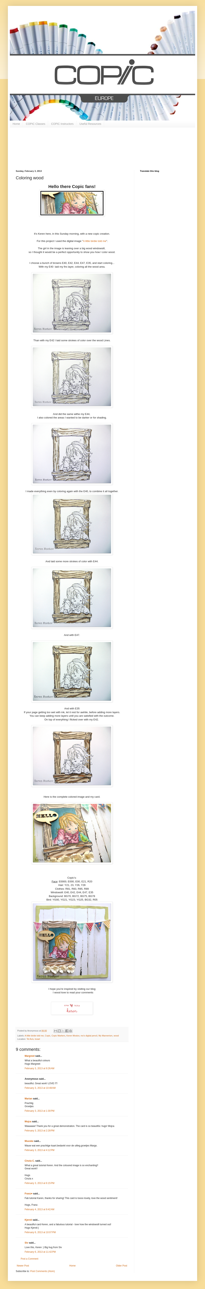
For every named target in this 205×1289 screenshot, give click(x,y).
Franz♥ (28, 1193)
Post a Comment (29, 1258)
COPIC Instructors (62, 123)
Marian (28, 1098)
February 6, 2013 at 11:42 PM (40, 1251)
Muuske (29, 1141)
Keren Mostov (72, 1035)
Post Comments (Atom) (42, 1271)
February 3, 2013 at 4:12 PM (39, 1150)
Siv (26, 1242)
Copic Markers (58, 1035)
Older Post (121, 1265)
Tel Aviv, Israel (33, 1039)
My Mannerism (106, 1035)
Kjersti (28, 1219)
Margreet (30, 1056)
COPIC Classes (35, 123)
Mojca (28, 1121)
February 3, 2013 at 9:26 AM (39, 1068)
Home (16, 123)
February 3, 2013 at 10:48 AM (40, 1088)
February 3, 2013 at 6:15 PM (39, 1183)
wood (116, 1035)
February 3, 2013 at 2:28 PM (39, 1130)
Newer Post (23, 1265)
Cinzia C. (30, 1160)
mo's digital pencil (89, 1035)
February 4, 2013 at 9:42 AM (39, 1209)
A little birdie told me (94, 241)
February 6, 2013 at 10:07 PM (40, 1232)
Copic (47, 1035)
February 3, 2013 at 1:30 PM (39, 1110)
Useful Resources (90, 123)
